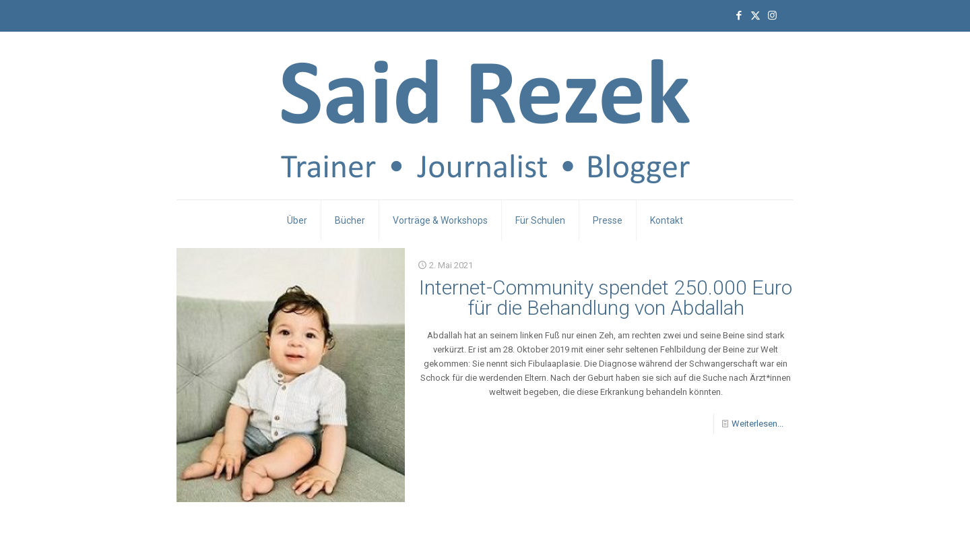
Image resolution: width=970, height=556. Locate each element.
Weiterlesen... (757, 424)
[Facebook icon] (739, 15)
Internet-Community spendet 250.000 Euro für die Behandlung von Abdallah (605, 297)
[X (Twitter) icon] (755, 15)
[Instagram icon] (772, 15)
